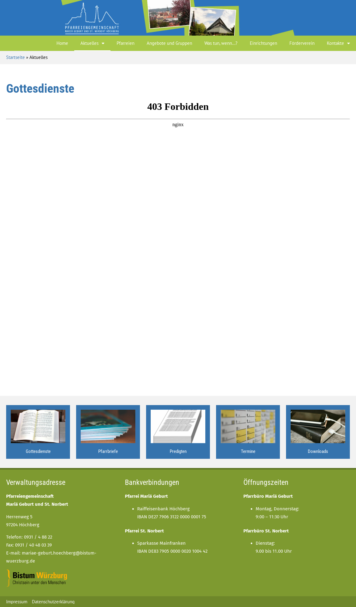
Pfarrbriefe (108, 451)
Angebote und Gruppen (169, 43)
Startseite (15, 57)
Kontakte (338, 43)
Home (62, 43)
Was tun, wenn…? (221, 43)
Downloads (318, 451)
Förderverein (302, 43)
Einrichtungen (263, 43)
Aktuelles (92, 43)
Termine (248, 451)
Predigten (178, 451)
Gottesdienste (38, 451)
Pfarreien (125, 43)
